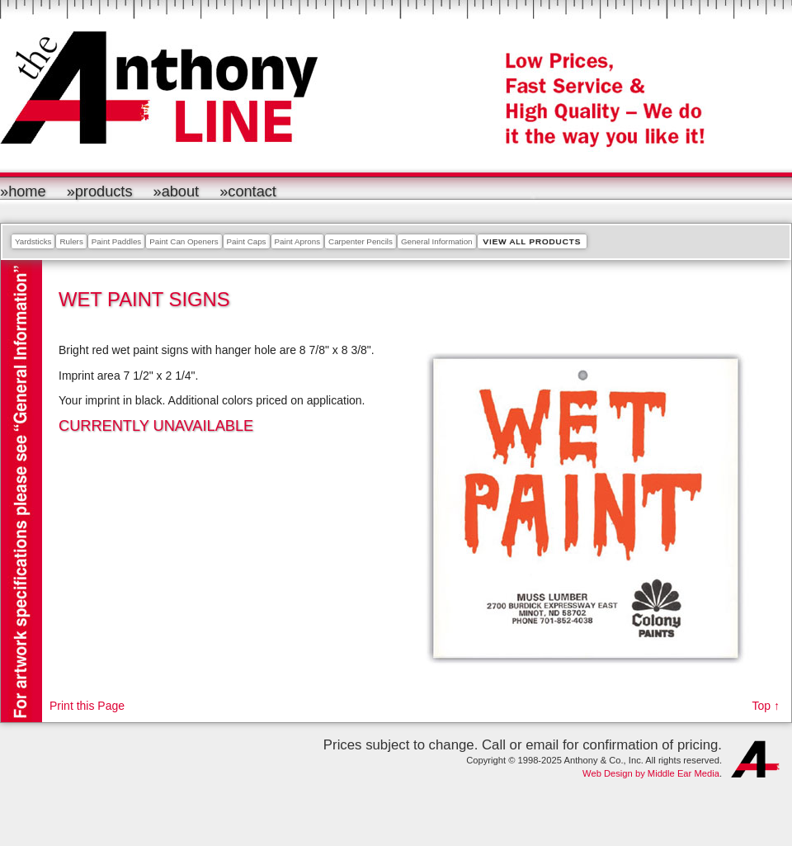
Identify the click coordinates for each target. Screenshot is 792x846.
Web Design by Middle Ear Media (650, 773)
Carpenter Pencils (360, 241)
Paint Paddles (116, 241)
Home (27, 191)
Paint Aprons (298, 241)
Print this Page (87, 705)
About (181, 191)
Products (104, 191)
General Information (437, 241)
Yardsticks (33, 241)
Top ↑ (766, 705)
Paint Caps (246, 241)
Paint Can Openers (183, 241)
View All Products (532, 241)
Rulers (70, 241)
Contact (252, 191)
